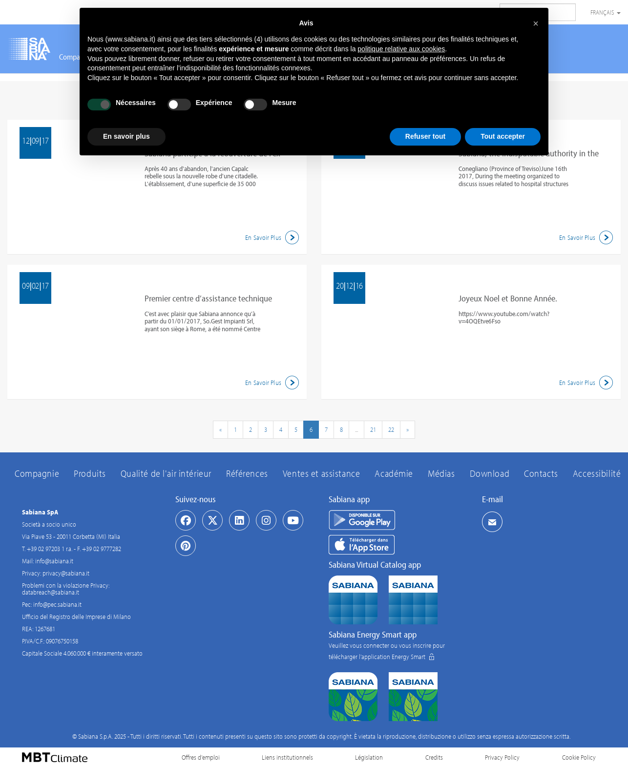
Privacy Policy (502, 757)
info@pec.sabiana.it (57, 604)
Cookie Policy (579, 757)
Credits (434, 757)
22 (391, 429)
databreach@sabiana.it (50, 592)
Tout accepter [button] (503, 136)
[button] (536, 23)
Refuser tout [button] (425, 136)
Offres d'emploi (201, 757)
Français (605, 12)
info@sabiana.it (54, 560)
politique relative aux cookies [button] (401, 49)
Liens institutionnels (287, 757)
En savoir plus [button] (126, 136)
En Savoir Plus (273, 237)
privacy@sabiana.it (65, 573)
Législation (369, 757)
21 (373, 429)
